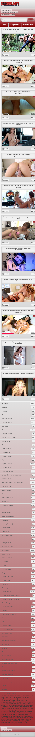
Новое (4, 25)
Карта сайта (17, 734)
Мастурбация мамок (8, 14)
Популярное (14, 25)
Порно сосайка (6, 10)
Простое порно (6, 730)
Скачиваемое (28, 25)
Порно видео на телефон (10, 12)
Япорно (4, 728)
